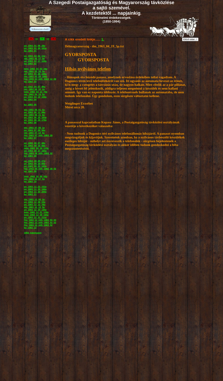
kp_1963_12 (30, 227)
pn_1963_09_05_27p (34, 161)
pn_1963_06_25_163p (35, 117)
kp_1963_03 (30, 81)
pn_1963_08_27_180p (35, 150)
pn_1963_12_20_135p (35, 209)
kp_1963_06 (30, 122)
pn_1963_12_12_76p (34, 204)
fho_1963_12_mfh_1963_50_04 (40, 220)
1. (102, 39)
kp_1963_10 (30, 181)
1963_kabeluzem (33, 233)
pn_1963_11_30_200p (35, 191)
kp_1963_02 (30, 63)
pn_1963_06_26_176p (35, 120)
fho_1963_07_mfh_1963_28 (38, 135)
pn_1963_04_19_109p (35, 97)
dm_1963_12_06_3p (34, 199)
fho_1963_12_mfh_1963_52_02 (40, 222)
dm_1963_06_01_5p (34, 109)
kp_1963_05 (30, 104)
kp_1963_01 (30, 51)
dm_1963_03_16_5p (34, 71)
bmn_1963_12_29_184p (36, 215)
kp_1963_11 (30, 194)
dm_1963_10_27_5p (34, 179)
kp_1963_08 (30, 156)
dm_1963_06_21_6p (34, 115)
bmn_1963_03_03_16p (35, 68)
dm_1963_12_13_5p (34, 207)
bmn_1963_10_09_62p (35, 176)
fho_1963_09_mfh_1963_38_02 (40, 168)
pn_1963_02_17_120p (35, 61)
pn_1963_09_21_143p (35, 166)
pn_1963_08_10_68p (34, 145)
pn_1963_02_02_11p (34, 56)
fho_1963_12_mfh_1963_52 (38, 225)
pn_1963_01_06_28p (34, 45)
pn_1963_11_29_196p (35, 189)
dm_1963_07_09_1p (34, 127)
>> (48, 39)
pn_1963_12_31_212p (35, 217)
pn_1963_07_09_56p (34, 130)
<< (36, 39)
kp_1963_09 (30, 171)
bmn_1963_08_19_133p (36, 148)
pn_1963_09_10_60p (34, 163)
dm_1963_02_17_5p (34, 58)
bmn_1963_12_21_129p (36, 212)
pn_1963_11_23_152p (35, 186)
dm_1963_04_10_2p (34, 89)
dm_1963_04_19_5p (34, 94)
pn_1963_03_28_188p (35, 74)
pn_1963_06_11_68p (34, 112)
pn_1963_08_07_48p (34, 143)
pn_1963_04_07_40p (34, 86)
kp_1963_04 (30, 99)
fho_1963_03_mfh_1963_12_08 (40, 79)
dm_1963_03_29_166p (35, 76)
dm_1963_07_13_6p (34, 133)
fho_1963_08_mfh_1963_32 (38, 153)
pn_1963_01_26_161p (35, 48)
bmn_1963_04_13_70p (35, 92)
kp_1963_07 (30, 138)
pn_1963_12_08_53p (34, 202)
